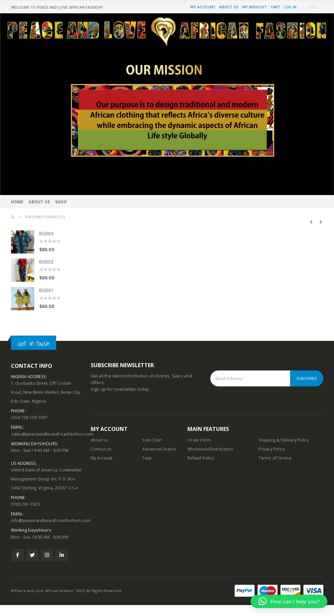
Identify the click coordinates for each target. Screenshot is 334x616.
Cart (275, 6)
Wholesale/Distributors (211, 450)
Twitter (32, 566)
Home (17, 202)
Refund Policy (201, 459)
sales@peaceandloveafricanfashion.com (52, 435)
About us (100, 441)
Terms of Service (276, 459)
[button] (289, 601)
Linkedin (62, 566)
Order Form (199, 441)
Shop (61, 202)
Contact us (101, 450)
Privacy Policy (272, 450)
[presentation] (311, 222)
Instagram (47, 566)
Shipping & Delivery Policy (285, 441)
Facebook (18, 566)
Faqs (147, 459)
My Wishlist (254, 6)
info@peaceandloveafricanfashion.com (51, 531)
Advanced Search (160, 450)
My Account (203, 6)
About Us (229, 6)
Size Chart (152, 441)
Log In (290, 6)
